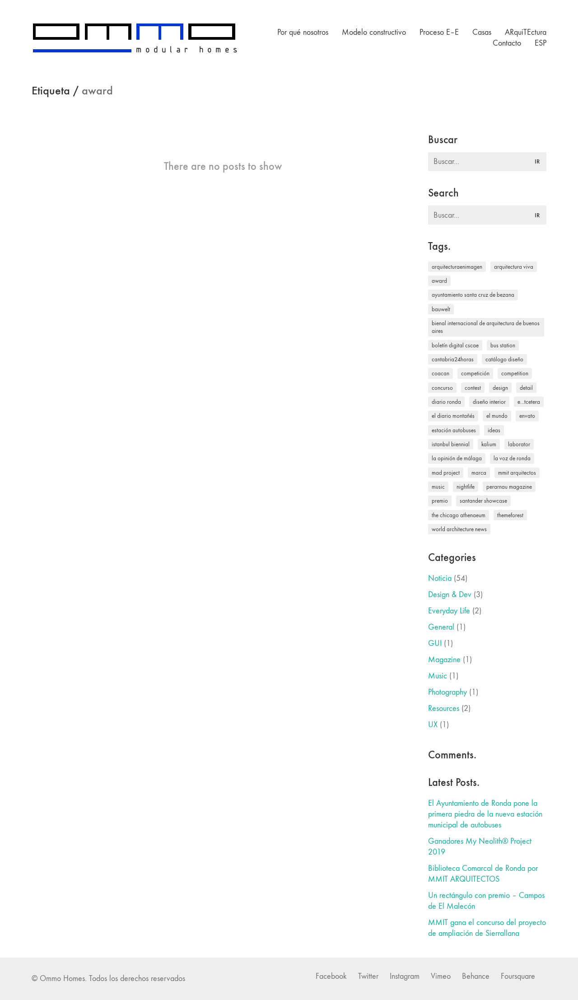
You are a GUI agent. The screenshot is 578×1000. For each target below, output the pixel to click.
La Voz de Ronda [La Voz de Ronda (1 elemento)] (512, 458)
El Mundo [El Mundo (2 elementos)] (497, 415)
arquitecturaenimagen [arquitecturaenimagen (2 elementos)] (457, 266)
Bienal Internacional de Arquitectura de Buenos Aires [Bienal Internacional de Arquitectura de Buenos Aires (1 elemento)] (486, 327)
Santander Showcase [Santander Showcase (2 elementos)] (483, 500)
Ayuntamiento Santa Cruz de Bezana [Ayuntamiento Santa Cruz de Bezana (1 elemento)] (473, 294)
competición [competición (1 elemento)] (475, 373)
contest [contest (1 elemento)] (473, 387)
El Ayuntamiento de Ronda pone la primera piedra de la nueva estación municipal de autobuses (485, 814)
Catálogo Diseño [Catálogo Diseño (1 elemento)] (504, 359)
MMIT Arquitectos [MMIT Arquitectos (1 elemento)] (517, 472)
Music (437, 676)
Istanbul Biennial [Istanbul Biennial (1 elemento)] (451, 444)
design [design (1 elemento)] (500, 387)
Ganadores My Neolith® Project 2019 (479, 846)
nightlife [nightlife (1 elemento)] (466, 486)
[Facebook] (331, 976)
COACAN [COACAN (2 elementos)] (440, 373)
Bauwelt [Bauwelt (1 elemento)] (441, 309)
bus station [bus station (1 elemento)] (502, 345)
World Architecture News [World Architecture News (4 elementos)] (459, 529)
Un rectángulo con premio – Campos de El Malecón (486, 901)
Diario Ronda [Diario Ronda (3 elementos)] (446, 401)
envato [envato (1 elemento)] (527, 415)
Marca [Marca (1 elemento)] (478, 472)
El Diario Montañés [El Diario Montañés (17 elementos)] (453, 415)
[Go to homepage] (134, 38)
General (441, 627)
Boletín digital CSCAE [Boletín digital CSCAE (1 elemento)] (455, 345)
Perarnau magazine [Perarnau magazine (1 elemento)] (509, 486)
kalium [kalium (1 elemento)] (488, 444)
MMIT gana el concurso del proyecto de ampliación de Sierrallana (487, 928)
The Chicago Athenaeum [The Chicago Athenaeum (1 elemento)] (458, 515)
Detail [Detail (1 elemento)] (526, 387)
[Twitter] (368, 976)
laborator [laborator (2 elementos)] (519, 444)
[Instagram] (405, 976)
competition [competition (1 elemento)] (514, 373)
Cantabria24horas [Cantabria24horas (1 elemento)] (453, 359)
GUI (435, 643)
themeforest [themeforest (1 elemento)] (510, 515)
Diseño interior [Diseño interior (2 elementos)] (489, 401)
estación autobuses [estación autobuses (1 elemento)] (454, 430)
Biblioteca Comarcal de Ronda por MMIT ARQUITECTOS (483, 874)
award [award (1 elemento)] (439, 280)
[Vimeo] (441, 976)
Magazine (444, 659)
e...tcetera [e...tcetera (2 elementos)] (528, 401)
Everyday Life (449, 611)
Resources (443, 708)
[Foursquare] (518, 976)
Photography (447, 692)
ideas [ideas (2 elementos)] (494, 430)
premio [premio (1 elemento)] (440, 500)
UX (433, 724)
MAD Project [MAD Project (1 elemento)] (446, 472)
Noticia (440, 578)
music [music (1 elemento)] (438, 486)
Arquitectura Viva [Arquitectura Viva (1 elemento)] (513, 266)
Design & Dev (449, 594)
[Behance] (475, 976)
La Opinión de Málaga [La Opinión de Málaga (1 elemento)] (457, 458)
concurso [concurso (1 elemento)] (442, 387)
